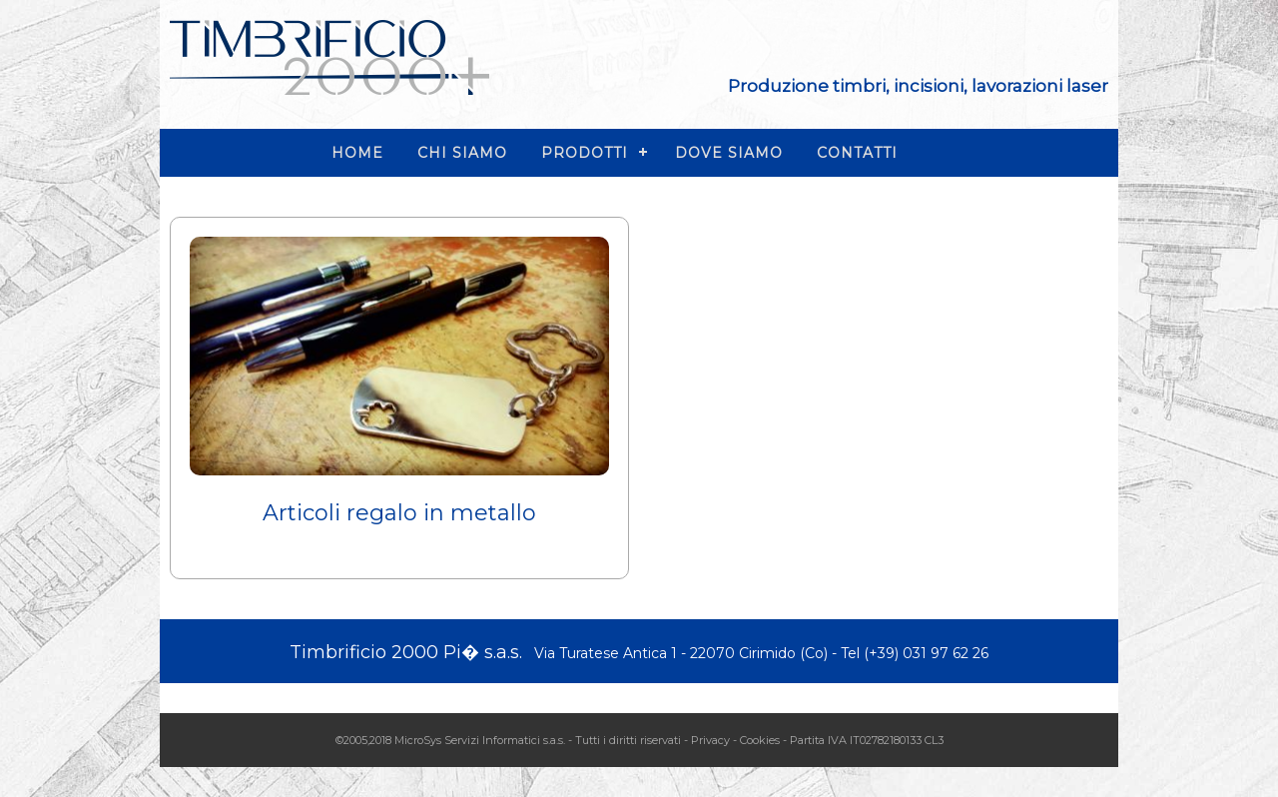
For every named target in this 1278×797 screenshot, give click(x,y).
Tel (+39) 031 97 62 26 (914, 653)
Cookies (760, 740)
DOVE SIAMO (729, 153)
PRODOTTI (584, 153)
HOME (357, 153)
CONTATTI (857, 153)
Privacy (710, 740)
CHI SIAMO (462, 153)
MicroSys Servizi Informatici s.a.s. (479, 740)
